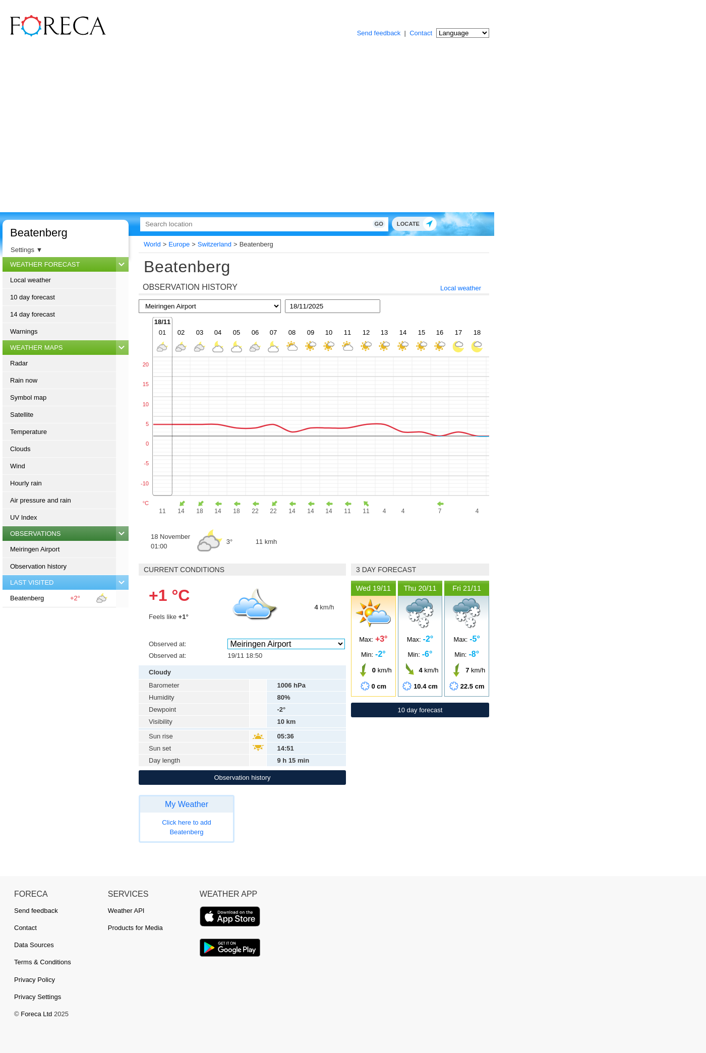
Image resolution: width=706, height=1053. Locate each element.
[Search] (254, 224)
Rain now (23, 380)
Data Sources (34, 945)
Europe (179, 244)
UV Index (23, 517)
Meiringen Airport (35, 549)
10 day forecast (32, 297)
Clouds (20, 449)
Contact (420, 33)
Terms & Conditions (42, 962)
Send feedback (379, 33)
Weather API (126, 910)
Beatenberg (39, 232)
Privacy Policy (34, 979)
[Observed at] (285, 644)
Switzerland (214, 244)
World (152, 244)
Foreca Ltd (36, 1014)
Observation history (38, 566)
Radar (19, 363)
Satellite (21, 414)
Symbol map (28, 397)
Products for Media (135, 928)
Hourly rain (26, 483)
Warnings (23, 331)
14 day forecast (32, 314)
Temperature (28, 432)
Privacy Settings (37, 997)
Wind (17, 466)
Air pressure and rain (40, 500)
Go (362, 224)
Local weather (30, 280)
